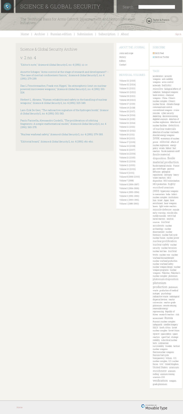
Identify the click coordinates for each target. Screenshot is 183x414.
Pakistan (166, 273)
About (125, 34)
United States (160, 367)
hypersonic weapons (169, 191)
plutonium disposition (166, 279)
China (164, 98)
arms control (167, 82)
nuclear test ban (160, 251)
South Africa (165, 327)
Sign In (178, 34)
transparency (159, 358)
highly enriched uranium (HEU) (164, 187)
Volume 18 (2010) (127, 138)
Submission (85, 34)
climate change (173, 104)
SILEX (155, 327)
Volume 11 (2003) (127, 165)
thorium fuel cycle (161, 355)
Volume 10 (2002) (127, 169)
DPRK (156, 138)
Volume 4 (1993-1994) (129, 192)
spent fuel (165, 337)
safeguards (157, 324)
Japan (166, 200)
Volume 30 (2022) (127, 92)
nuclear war (165, 254)
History (122, 57)
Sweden (168, 346)
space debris (166, 334)
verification (160, 380)
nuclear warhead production (165, 261)
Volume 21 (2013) (127, 126)
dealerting (157, 116)
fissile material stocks (162, 165)
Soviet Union (174, 330)
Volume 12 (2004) (127, 161)
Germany (168, 174)
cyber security (167, 113)
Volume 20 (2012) (127, 130)
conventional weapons (162, 110)
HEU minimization (172, 180)
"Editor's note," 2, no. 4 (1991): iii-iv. (54, 64)
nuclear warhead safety (163, 264)
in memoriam (159, 194)
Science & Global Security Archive (48, 49)
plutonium (173, 276)
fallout (168, 148)
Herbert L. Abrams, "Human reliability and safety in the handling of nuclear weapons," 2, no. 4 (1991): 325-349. (63, 101)
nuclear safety (161, 244)
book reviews (159, 95)
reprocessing (158, 311)
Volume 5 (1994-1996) (129, 188)
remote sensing (169, 305)
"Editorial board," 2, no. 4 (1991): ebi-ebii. (57, 141)
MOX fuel (172, 215)
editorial (165, 141)
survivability (158, 346)
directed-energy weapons (164, 135)
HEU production (160, 184)
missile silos (172, 212)
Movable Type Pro (154, 407)
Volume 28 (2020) (127, 100)
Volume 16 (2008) (127, 146)
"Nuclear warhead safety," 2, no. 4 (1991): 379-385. (61, 134)
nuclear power (173, 237)
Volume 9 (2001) (126, 173)
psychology (166, 293)
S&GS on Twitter (162, 57)
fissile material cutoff (170, 151)
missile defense (162, 209)
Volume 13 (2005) (127, 157)
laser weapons (170, 203)
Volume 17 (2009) (127, 142)
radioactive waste (160, 296)
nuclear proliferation (165, 241)
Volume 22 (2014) (127, 123)
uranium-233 (159, 377)
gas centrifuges (159, 168)
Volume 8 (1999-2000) (129, 176)
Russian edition (61, 34)
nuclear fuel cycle (169, 234)
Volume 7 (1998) (126, 180)
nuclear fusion (159, 237)
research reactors (166, 314)
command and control (162, 107)
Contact (122, 64)
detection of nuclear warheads (166, 132)
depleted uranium (160, 119)
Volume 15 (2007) (127, 149)
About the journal (132, 47)
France (176, 165)
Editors (122, 60)
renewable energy (160, 308)
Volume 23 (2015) (127, 119)
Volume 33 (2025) (127, 80)
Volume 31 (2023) (127, 88)
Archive (39, 34)
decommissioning (170, 116)
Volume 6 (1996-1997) (129, 184)
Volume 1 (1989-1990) (129, 203)
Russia (169, 318)
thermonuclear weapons (163, 352)
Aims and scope (126, 53)
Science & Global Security (60, 6)
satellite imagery (171, 324)
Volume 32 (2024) (127, 84)
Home (25, 34)
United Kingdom (172, 364)
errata (162, 148)
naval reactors (159, 218)
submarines (163, 343)
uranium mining (167, 374)
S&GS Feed (159, 53)
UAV (162, 364)
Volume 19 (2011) (127, 134)
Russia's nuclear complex (164, 321)
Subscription (106, 34)
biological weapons (170, 92)
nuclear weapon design (163, 267)
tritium (169, 358)
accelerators (158, 76)
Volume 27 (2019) (127, 103)
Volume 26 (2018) (127, 107)
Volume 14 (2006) (127, 153)
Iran (154, 200)
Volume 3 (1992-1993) (129, 196)
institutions (174, 197)
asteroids (157, 85)
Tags (156, 71)
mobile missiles (159, 215)
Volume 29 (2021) (127, 96)
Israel (160, 200)
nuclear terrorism (169, 247)
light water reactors (168, 206)
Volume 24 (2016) (127, 115)
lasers (155, 206)
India (168, 194)
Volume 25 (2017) (127, 111)
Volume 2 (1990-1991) (129, 199)
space (156, 333)
